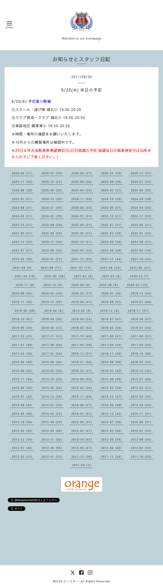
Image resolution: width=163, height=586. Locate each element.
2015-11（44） (23, 379)
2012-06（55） (53, 448)
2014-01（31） (82, 413)
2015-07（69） (142, 379)
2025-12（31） (142, 173)
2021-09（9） (23, 267)
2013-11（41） (142, 413)
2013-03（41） (82, 431)
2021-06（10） (111, 267)
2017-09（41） (112, 336)
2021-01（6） (112, 276)
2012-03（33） (142, 448)
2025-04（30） (82, 190)
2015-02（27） (142, 388)
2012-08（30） (142, 439)
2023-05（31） (23, 233)
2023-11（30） (142, 216)
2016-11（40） (112, 353)
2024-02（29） (53, 216)
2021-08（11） (52, 267)
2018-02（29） (112, 328)
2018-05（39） (23, 328)
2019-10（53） (53, 302)
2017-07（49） (23, 345)
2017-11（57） (53, 336)
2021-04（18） (26, 276)
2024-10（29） (112, 199)
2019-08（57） (112, 302)
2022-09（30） (112, 242)
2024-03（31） (23, 216)
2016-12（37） (82, 353)
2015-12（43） (142, 370)
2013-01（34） (142, 431)
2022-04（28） (112, 250)
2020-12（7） (140, 276)
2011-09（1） (82, 465)
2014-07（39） (53, 405)
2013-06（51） (142, 422)
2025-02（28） (142, 190)
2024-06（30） (82, 207)
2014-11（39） (82, 396)
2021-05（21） (141, 267)
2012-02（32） (23, 456)
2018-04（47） (53, 328)
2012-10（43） (82, 439)
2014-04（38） (142, 405)
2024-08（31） (23, 207)
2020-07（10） (138, 285)
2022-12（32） (23, 242)
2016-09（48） (23, 362)
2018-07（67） (112, 319)
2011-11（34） (112, 456)
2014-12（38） (53, 396)
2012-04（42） (112, 448)
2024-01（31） (82, 216)
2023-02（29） (112, 233)
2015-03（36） (112, 388)
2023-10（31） (23, 225)
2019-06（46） (26, 310)
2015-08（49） (112, 379)
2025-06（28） (23, 190)
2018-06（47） (142, 319)
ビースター (71, 581)
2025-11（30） (23, 182)
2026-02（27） (82, 173)
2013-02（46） (112, 431)
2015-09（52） (82, 379)
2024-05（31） (112, 207)
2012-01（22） (53, 456)
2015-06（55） (23, 388)
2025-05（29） (53, 190)
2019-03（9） (82, 310)
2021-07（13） (81, 267)
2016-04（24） (23, 370)
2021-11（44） (112, 259)
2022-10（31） (82, 242)
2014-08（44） (23, 405)
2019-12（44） (142, 293)
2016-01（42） (112, 370)
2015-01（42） (23, 396)
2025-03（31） (112, 190)
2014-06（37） (82, 405)
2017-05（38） (82, 345)
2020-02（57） (82, 293)
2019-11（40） (23, 302)
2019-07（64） (142, 302)
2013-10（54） (23, 422)
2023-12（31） (112, 216)
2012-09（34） (112, 439)
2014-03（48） (23, 413)
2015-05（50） (53, 388)
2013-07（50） (112, 422)
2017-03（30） (142, 345)
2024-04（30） (142, 207)
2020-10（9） (53, 285)
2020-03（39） (53, 293)
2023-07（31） (112, 225)
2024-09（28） (142, 199)
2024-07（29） (53, 207)
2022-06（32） (53, 250)
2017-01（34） (53, 353)
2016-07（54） (82, 362)
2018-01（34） (142, 328)
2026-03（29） (53, 173)
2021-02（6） (84, 276)
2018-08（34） (82, 319)
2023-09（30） (53, 225)
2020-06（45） (23, 293)
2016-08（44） (53, 362)
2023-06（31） (142, 225)
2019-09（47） (82, 302)
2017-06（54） (53, 345)
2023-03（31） (82, 233)
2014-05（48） (112, 405)
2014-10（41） (112, 396)
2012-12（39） (23, 439)
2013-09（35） (53, 422)
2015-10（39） (53, 379)
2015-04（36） (82, 388)
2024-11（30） (82, 199)
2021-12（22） (82, 259)
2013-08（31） (82, 422)
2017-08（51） (142, 336)
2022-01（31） (53, 259)
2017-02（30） (23, 353)
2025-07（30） (142, 182)
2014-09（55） (142, 396)
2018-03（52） (82, 328)
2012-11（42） (53, 439)
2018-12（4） (110, 310)
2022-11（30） (53, 242)
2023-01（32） (142, 233)
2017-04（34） (112, 345)
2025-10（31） (53, 182)
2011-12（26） (82, 456)
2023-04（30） (53, 233)
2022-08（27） (142, 242)
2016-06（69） (112, 362)
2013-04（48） (53, 431)
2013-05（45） (23, 431)
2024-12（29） (53, 199)
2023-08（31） (82, 225)
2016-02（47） (82, 370)
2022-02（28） (23, 259)
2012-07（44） (23, 448)
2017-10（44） (82, 336)
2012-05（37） (82, 448)
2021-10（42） (142, 259)
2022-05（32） (82, 250)
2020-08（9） (109, 285)
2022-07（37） (23, 250)
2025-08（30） (112, 182)
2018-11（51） (139, 310)
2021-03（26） (55, 276)
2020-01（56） (112, 293)
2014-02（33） (53, 413)
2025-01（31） (23, 199)
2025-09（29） (82, 182)
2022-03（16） (142, 250)
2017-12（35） (23, 336)
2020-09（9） (81, 285)
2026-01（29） (112, 173)
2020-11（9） (26, 285)
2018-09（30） (53, 319)
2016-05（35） (142, 362)
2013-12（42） (112, 413)
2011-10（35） (142, 456)
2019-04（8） (54, 310)
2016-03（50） (53, 370)
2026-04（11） (23, 173)
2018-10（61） (23, 319)
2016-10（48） (142, 353)
